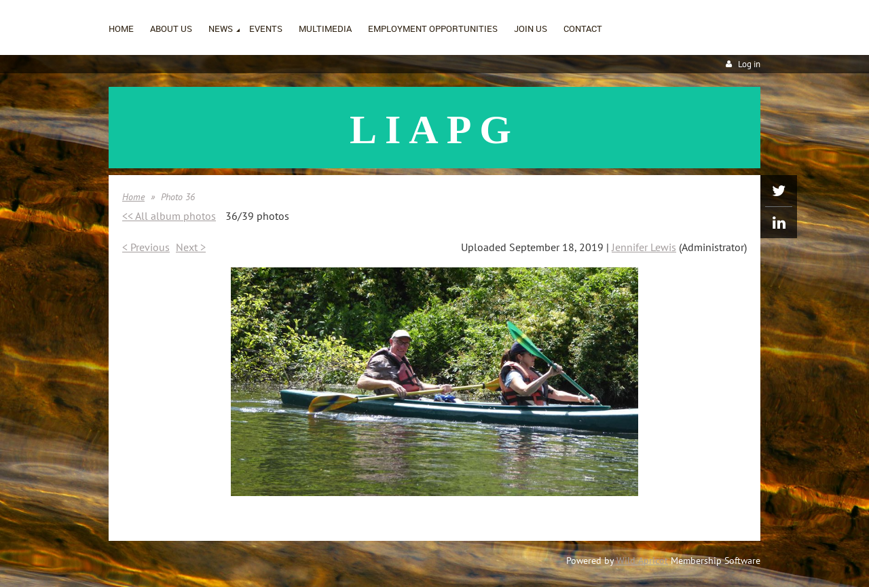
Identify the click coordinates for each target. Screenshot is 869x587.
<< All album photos (169, 216)
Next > (191, 247)
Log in (749, 64)
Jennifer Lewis (644, 247)
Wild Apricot (642, 560)
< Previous (146, 247)
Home (133, 197)
